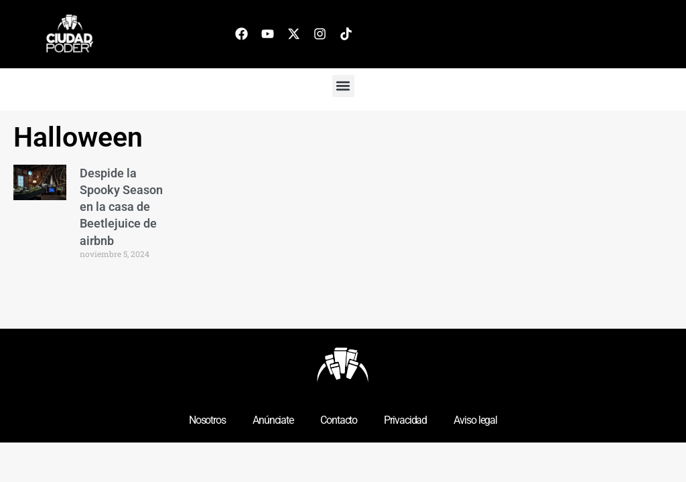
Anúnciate (273, 420)
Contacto (338, 420)
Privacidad (405, 420)
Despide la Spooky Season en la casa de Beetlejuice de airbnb (121, 207)
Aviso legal (475, 420)
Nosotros (207, 420)
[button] (343, 86)
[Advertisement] (527, 217)
